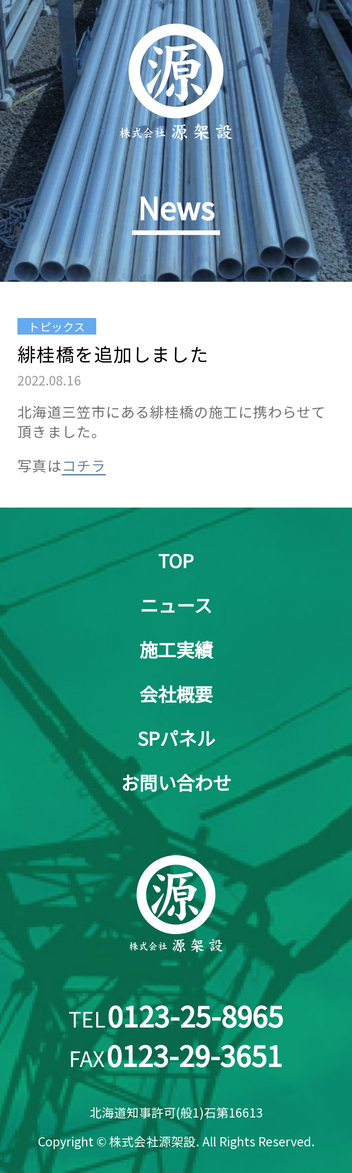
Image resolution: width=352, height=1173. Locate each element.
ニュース (176, 605)
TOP (176, 560)
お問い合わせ (176, 782)
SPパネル (176, 738)
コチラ (84, 465)
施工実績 (176, 649)
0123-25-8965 (195, 1015)
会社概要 (176, 694)
